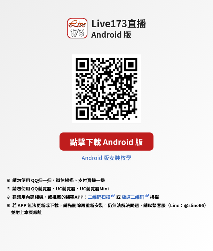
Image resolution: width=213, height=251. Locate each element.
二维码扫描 (99, 196)
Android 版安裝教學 (106, 157)
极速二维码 (133, 196)
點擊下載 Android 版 (106, 141)
